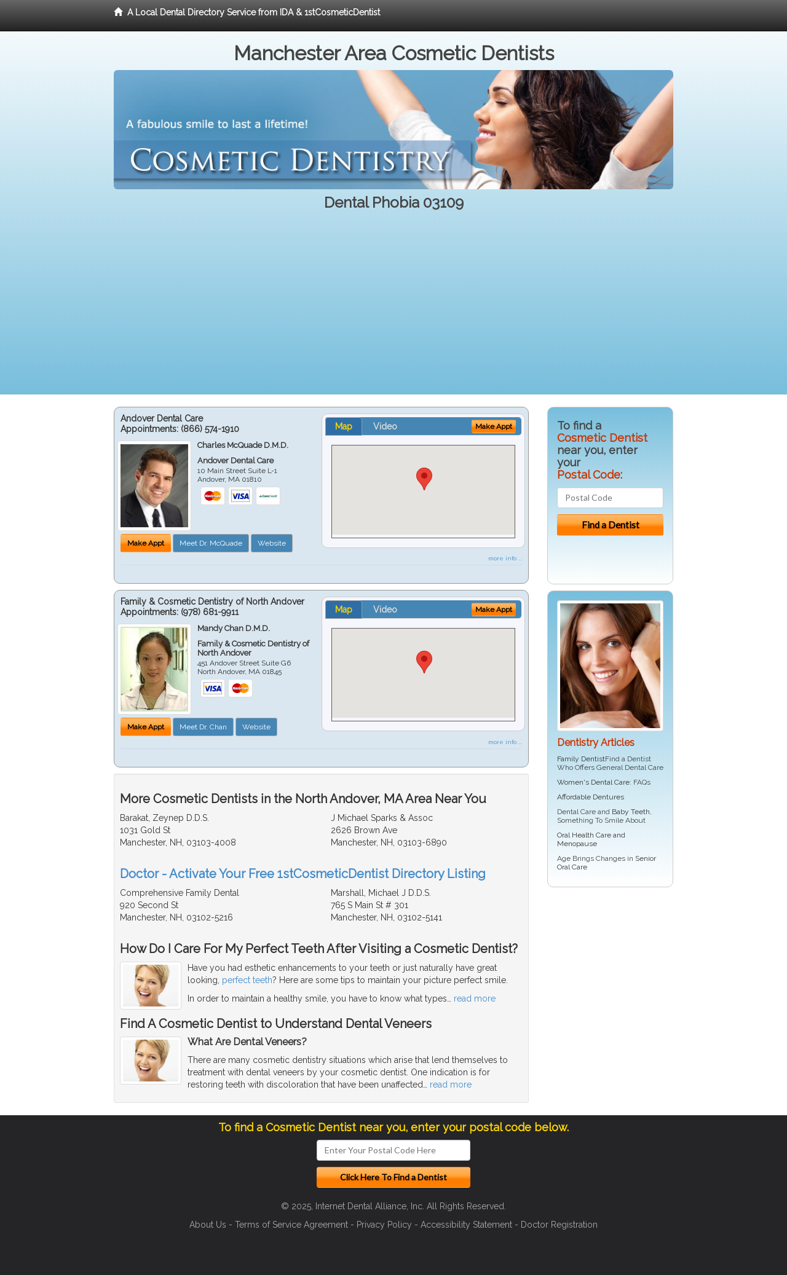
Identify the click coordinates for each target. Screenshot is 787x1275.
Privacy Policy (384, 1225)
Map (343, 426)
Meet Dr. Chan (203, 727)
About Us (207, 1225)
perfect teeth (247, 980)
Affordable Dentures (590, 797)
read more (475, 998)
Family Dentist (581, 759)
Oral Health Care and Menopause (591, 839)
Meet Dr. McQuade (211, 543)
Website (272, 543)
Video (385, 426)
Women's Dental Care (593, 782)
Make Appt (145, 543)
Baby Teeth (631, 811)
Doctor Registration (559, 1225)
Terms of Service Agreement (291, 1225)
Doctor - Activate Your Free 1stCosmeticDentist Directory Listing (303, 873)
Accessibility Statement (466, 1225)
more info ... (505, 558)
